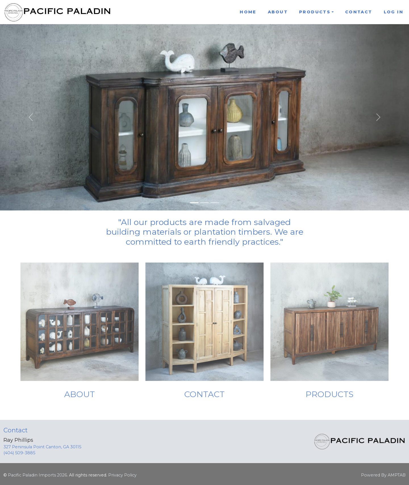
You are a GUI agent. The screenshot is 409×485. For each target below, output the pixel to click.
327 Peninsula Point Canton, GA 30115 (42, 446)
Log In (393, 12)
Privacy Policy (122, 475)
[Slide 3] (214, 202)
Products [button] (314, 12)
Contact (358, 12)
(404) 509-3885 (19, 452)
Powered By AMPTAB (383, 475)
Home (248, 12)
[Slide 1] (194, 202)
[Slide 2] (204, 202)
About (278, 12)
